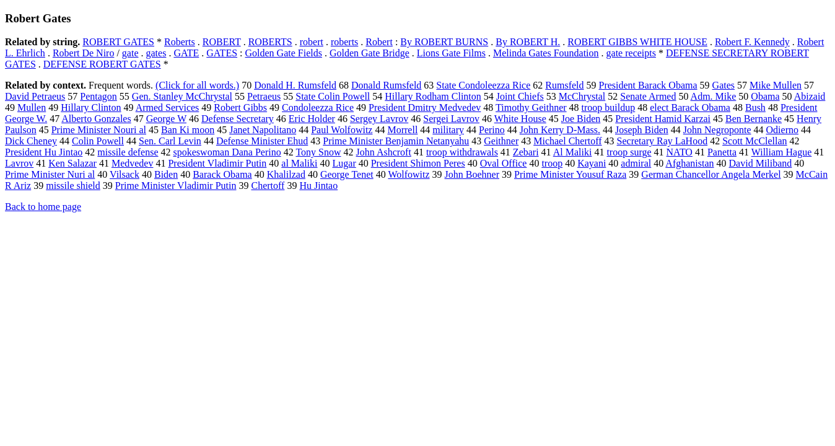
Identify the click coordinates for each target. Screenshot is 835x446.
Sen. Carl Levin (170, 141)
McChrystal (582, 96)
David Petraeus (35, 96)
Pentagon (98, 96)
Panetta (722, 152)
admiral (636, 163)
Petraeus (264, 96)
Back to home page (43, 206)
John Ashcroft (383, 152)
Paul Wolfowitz (341, 130)
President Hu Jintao (43, 152)
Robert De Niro (84, 53)
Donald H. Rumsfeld (295, 85)
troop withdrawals (462, 152)
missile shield (73, 185)
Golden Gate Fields (283, 53)
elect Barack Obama (690, 107)
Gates (723, 85)
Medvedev (132, 163)
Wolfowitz (408, 174)
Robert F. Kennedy (752, 42)
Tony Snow (318, 152)
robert (311, 42)
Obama (765, 96)
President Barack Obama (648, 85)
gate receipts (631, 53)
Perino (492, 130)
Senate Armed (648, 96)
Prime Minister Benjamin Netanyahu (396, 141)
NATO (680, 152)
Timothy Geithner (531, 107)
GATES (221, 53)
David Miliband (760, 163)
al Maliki (299, 163)
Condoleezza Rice (318, 107)
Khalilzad (286, 174)
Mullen (31, 107)
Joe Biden (581, 118)
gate (130, 53)
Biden (166, 174)
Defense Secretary (237, 118)
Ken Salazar (72, 163)
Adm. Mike (714, 96)
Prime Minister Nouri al (98, 130)
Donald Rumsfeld (386, 85)
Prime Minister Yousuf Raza (570, 174)
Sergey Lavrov (379, 118)
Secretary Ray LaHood (662, 141)
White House (520, 118)
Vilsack (124, 174)
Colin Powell (98, 141)
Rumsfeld (564, 85)
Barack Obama (222, 174)
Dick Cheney (31, 141)
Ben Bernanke (753, 118)
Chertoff (267, 185)
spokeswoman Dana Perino (227, 152)
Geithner (501, 141)
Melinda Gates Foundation (546, 53)
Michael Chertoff (567, 141)
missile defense (127, 152)
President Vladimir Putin (217, 163)
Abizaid (810, 96)
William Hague (781, 152)
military (448, 130)
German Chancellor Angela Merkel (710, 174)
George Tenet (347, 174)
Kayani (591, 163)
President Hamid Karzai (662, 118)
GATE (186, 53)
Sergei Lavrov (451, 118)
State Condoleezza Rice (483, 85)
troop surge (628, 152)
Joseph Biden (641, 130)
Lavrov (19, 163)
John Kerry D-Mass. (560, 130)
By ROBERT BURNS (444, 42)
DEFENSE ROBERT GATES (102, 64)
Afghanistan (689, 163)
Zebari (526, 152)
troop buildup (609, 107)
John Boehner (472, 174)
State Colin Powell (332, 96)
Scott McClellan (754, 141)
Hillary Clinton (91, 107)
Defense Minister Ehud (262, 141)
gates (156, 53)
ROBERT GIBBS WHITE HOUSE (637, 42)
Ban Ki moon (187, 130)
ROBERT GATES (118, 42)
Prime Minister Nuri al (50, 174)
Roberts (179, 42)
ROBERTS (270, 42)
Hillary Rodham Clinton (433, 96)
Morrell (402, 130)
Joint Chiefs (520, 96)
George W (166, 118)
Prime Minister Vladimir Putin (176, 185)
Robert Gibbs (240, 107)
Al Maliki (572, 152)
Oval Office (503, 163)
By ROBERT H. (528, 42)
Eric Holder (312, 118)
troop (551, 163)
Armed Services (167, 107)
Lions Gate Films (451, 53)
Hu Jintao (318, 185)
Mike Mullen (776, 85)
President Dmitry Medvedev (425, 107)
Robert (379, 42)
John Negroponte (717, 130)
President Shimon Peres (418, 163)
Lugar (344, 163)
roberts (344, 42)
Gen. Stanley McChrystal (182, 96)
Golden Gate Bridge (369, 53)
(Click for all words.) (197, 85)
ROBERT (222, 42)
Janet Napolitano (262, 130)
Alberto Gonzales (96, 118)
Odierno (782, 130)
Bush (755, 107)
